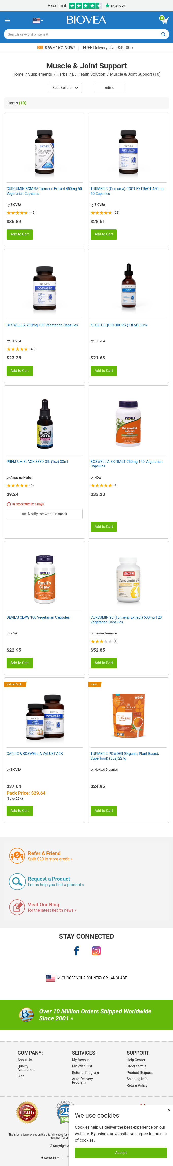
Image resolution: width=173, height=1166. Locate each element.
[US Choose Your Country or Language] (37, 20)
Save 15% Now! (56, 47)
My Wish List (82, 1066)
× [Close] (169, 1110)
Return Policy (137, 1085)
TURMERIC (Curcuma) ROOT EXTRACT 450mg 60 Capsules (127, 191)
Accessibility (50, 1157)
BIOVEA (15, 205)
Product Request (140, 1072)
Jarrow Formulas (106, 633)
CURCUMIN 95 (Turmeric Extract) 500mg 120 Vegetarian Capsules (126, 619)
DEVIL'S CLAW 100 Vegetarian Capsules (38, 617)
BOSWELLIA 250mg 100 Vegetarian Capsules (42, 325)
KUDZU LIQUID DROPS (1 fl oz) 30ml (119, 325)
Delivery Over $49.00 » (108, 47)
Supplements (40, 74)
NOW (98, 477)
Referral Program (85, 1072)
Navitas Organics (106, 769)
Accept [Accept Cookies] (121, 1153)
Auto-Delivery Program (82, 1080)
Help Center (136, 1060)
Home (18, 74)
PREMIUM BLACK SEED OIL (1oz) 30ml (37, 462)
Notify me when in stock (44, 514)
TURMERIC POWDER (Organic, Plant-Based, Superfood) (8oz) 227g (125, 756)
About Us (25, 1060)
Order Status (136, 1066)
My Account (81, 1060)
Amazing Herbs (21, 477)
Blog (21, 1076)
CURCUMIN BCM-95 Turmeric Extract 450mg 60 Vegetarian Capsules (44, 191)
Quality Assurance (26, 1068)
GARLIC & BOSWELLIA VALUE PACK (35, 754)
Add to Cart (19, 234)
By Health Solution (89, 74)
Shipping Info (137, 1079)
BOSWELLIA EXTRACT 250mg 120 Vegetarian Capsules (127, 464)
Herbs (63, 74)
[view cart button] (165, 20)
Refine (109, 88)
